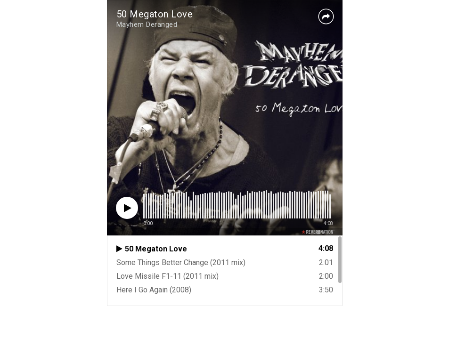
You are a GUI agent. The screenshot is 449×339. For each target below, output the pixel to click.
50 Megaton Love (154, 14)
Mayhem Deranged (147, 24)
